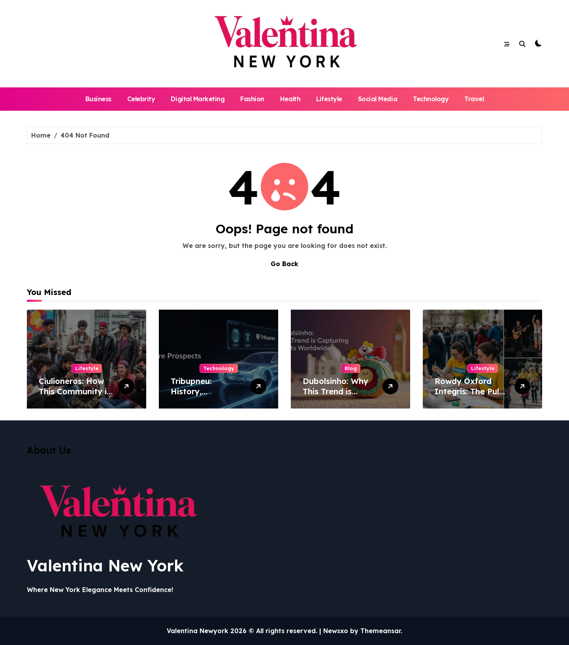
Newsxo (335, 631)
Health (290, 99)
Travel (474, 99)
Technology (430, 99)
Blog (351, 368)
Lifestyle (329, 99)
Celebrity (141, 99)
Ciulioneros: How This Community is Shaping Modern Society (75, 396)
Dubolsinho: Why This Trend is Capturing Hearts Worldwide (337, 396)
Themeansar (380, 631)
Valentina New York (105, 565)
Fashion (252, 99)
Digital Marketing (197, 99)
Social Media (377, 99)
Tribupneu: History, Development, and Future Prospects (207, 396)
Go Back (284, 264)
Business (98, 99)
